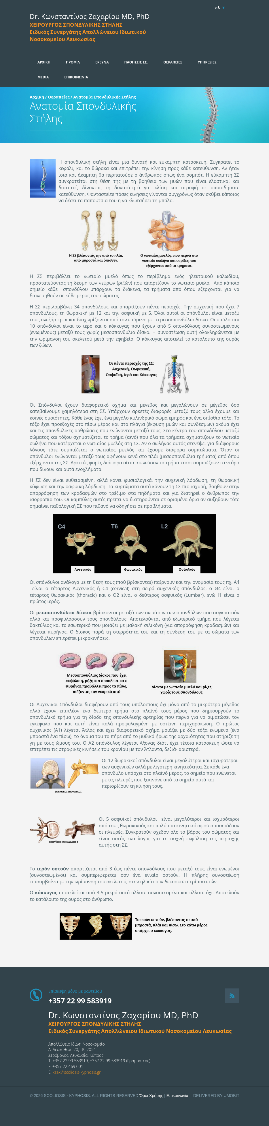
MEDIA (43, 77)
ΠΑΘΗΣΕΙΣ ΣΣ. (136, 62)
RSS (232, 995)
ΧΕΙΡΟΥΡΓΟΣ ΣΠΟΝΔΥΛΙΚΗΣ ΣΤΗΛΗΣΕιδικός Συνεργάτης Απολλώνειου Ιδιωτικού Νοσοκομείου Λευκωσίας (88, 32)
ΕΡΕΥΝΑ (102, 62)
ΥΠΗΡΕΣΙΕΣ (207, 62)
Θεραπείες (58, 97)
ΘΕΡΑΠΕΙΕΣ (172, 62)
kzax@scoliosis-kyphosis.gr (77, 1072)
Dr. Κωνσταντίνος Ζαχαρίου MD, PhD (89, 16)
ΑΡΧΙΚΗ (43, 62)
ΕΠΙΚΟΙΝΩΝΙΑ (76, 77)
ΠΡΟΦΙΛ (73, 62)
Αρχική (37, 97)
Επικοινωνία (177, 1095)
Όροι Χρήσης (151, 1095)
